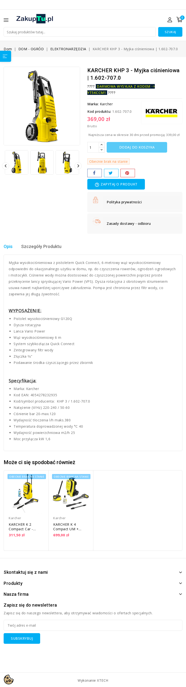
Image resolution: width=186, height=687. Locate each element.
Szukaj (170, 32)
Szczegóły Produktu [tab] (44, 246)
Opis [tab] (9, 246)
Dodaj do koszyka (137, 147)
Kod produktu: (99, 111)
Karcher (106, 104)
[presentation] (40, 653)
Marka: (93, 104)
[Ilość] (93, 147)
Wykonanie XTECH (93, 680)
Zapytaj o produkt (116, 184)
